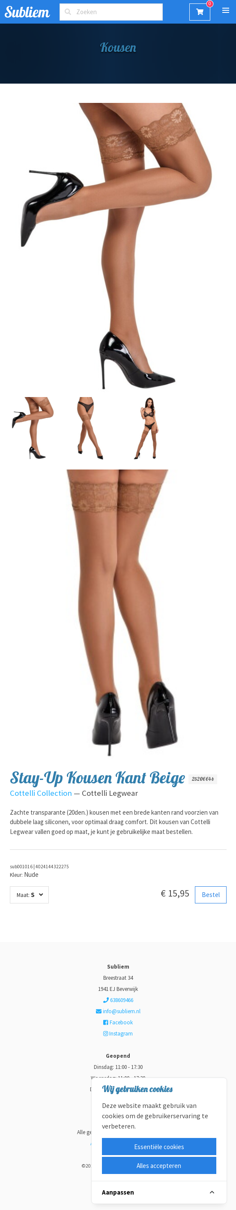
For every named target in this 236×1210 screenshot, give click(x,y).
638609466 (118, 1000)
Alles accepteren (159, 1166)
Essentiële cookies (159, 1147)
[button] (225, 10)
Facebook (117, 1022)
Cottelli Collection (41, 793)
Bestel (211, 895)
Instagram (118, 1033)
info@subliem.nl (118, 1011)
